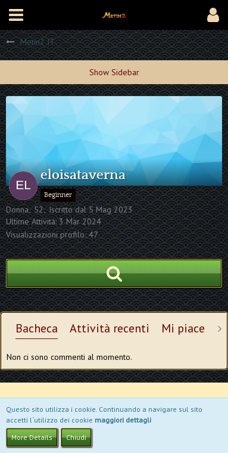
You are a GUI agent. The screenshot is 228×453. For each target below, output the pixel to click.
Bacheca (36, 328)
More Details (31, 437)
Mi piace (183, 328)
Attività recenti (109, 328)
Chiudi (76, 437)
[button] (16, 14)
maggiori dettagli (123, 419)
